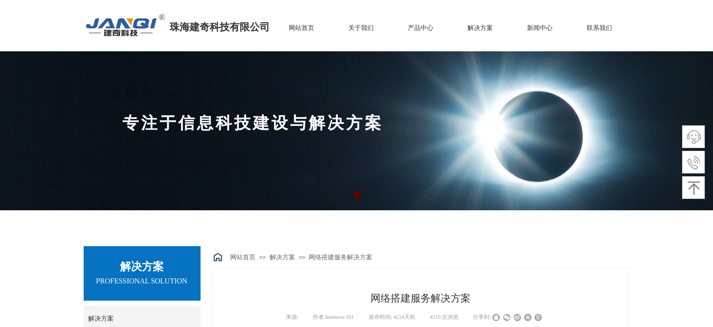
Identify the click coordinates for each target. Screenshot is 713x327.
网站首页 (243, 257)
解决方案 (282, 257)
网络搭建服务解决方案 (340, 257)
